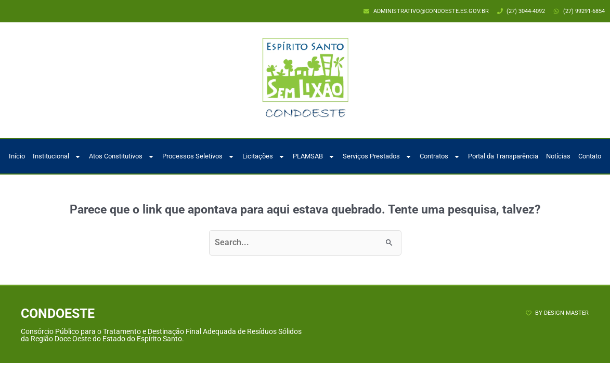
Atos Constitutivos (121, 156)
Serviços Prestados (377, 156)
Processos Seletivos (198, 156)
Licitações (263, 156)
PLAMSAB (314, 156)
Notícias (558, 156)
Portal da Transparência (503, 156)
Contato (589, 156)
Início (17, 156)
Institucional (57, 156)
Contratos (440, 156)
